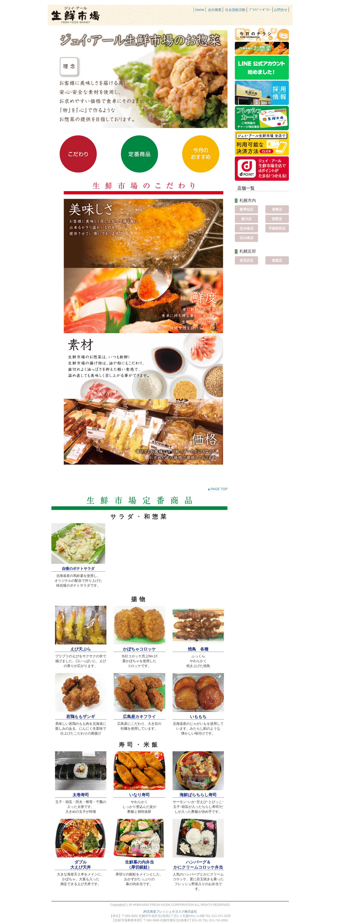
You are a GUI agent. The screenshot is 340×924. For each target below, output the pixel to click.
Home (199, 10)
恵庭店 (277, 260)
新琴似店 (246, 209)
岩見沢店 (246, 260)
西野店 (277, 219)
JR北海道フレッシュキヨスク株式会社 (170, 911)
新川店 (246, 219)
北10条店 (246, 238)
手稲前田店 (277, 228)
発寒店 (277, 209)
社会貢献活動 (235, 10)
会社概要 (214, 10)
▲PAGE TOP (217, 489)
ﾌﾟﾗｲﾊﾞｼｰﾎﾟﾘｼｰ (260, 10)
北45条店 (246, 228)
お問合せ (280, 10)
